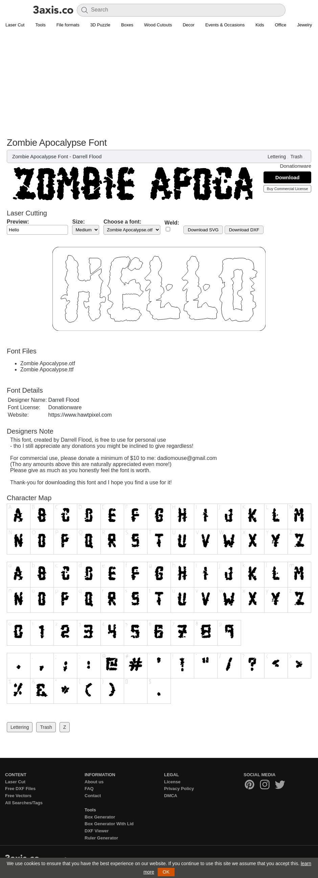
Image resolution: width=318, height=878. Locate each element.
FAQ (89, 788)
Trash (296, 156)
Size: (78, 222)
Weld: (171, 223)
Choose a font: (122, 222)
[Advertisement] (159, 86)
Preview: (18, 222)
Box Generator (100, 816)
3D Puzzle (100, 24)
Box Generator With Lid (109, 823)
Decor (189, 24)
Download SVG (203, 229)
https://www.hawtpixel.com (80, 415)
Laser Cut (14, 24)
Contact (93, 795)
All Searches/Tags (24, 802)
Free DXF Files (20, 788)
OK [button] (166, 872)
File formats (68, 24)
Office (280, 24)
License (172, 781)
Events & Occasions (225, 24)
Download (287, 177)
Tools (40, 24)
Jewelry (304, 24)
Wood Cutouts (158, 24)
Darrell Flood (86, 156)
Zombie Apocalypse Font (40, 156)
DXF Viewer (97, 830)
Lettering (277, 156)
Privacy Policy (179, 788)
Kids (259, 24)
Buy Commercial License (287, 189)
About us (94, 781)
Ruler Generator (101, 837)
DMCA (170, 795)
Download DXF (244, 229)
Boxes (127, 24)
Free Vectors (18, 795)
